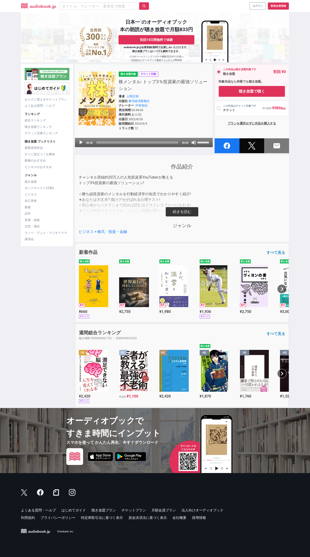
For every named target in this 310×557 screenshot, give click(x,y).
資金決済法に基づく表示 (147, 518)
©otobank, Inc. (65, 531)
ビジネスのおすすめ (38, 167)
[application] (144, 142)
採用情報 (199, 518)
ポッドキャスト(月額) (39, 188)
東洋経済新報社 (139, 101)
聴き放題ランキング (38, 127)
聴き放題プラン (103, 510)
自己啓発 (31, 200)
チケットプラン (133, 510)
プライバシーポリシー (57, 518)
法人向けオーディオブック (202, 510)
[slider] (137, 142)
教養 (28, 207)
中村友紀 (141, 105)
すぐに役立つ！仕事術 (40, 154)
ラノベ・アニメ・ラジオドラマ (46, 233)
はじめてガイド (73, 510)
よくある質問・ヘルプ (40, 105)
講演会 (29, 239)
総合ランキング (35, 120)
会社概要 (179, 518)
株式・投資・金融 (112, 231)
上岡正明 (132, 96)
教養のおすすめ (35, 160)
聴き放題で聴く (252, 91)
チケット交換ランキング (41, 133)
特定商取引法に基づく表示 (102, 518)
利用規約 (28, 518)
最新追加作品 (34, 147)
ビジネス (31, 194)
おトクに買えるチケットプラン (46, 99)
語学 (28, 213)
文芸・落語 (32, 226)
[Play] (81, 142)
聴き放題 (31, 181)
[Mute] (193, 142)
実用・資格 (32, 220)
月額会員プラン (164, 510)
